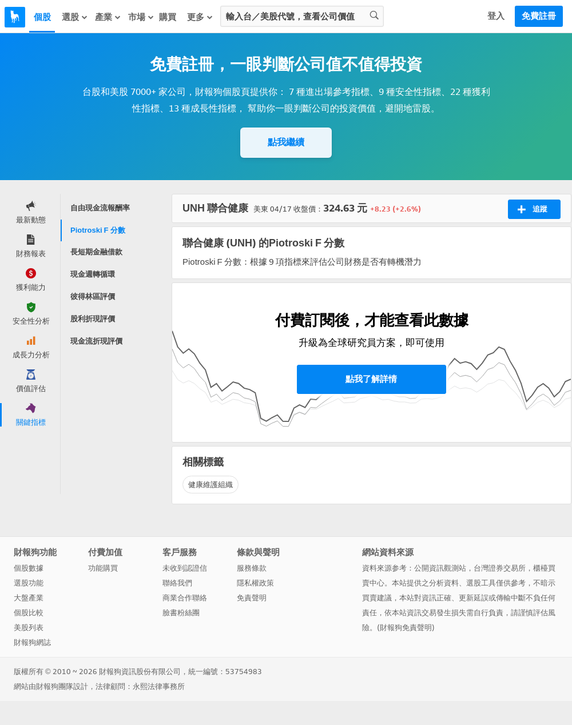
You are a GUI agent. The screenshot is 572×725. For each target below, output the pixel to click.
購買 (167, 17)
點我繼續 (286, 142)
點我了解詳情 (371, 379)
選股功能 (28, 583)
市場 (141, 17)
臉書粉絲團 (181, 612)
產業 (108, 17)
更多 (200, 17)
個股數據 (28, 568)
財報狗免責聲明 (406, 627)
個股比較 (28, 612)
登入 (496, 16)
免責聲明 (252, 597)
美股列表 (28, 627)
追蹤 (532, 209)
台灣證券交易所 (500, 568)
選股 (75, 17)
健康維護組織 (210, 484)
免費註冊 (539, 16)
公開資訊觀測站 (440, 568)
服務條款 (252, 568)
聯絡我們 (177, 583)
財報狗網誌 (32, 642)
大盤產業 (28, 597)
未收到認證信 (184, 568)
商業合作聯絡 (184, 597)
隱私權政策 (255, 583)
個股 (42, 17)
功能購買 (103, 568)
